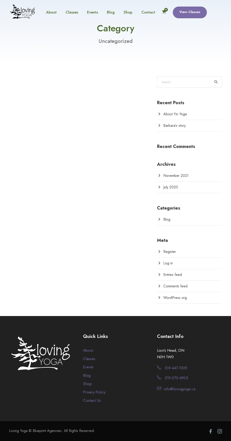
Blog (111, 12)
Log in (168, 263)
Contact (148, 12)
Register (169, 251)
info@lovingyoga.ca (179, 389)
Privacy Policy (94, 392)
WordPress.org (175, 297)
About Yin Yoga (175, 114)
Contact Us (92, 400)
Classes (72, 12)
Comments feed (175, 286)
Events (92, 12)
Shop (128, 12)
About (51, 12)
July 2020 (170, 187)
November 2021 (176, 175)
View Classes (189, 11)
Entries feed (172, 274)
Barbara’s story (174, 125)
